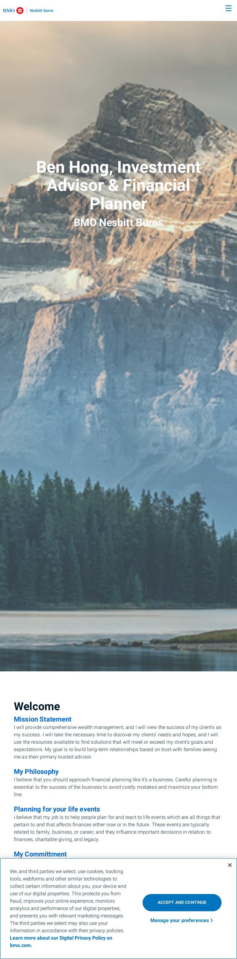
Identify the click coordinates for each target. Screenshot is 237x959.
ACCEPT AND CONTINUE (182, 902)
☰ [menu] (228, 9)
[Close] (230, 865)
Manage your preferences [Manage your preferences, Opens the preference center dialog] (179, 920)
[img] (118, 335)
